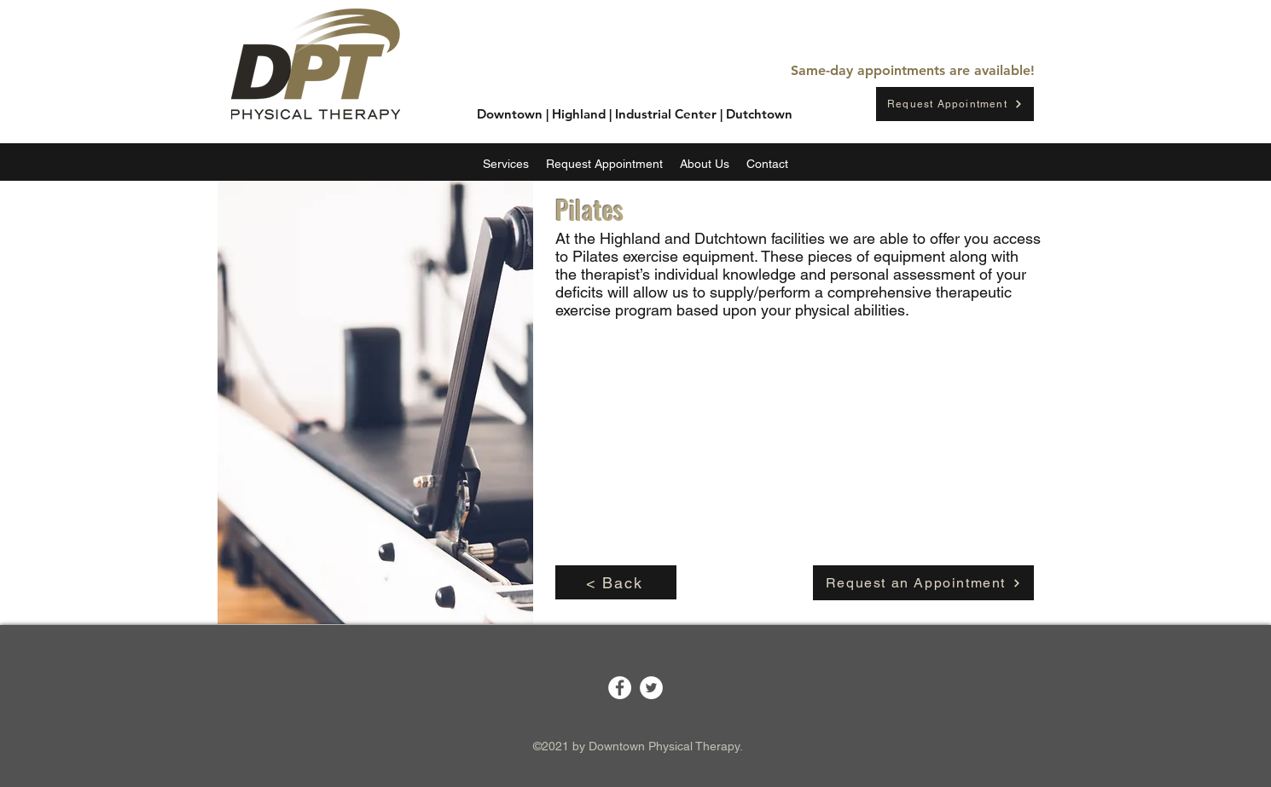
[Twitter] (651, 687)
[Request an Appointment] (923, 582)
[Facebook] (619, 687)
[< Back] (615, 582)
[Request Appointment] (955, 104)
